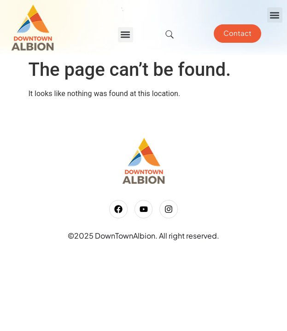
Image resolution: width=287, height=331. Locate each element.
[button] (274, 15)
